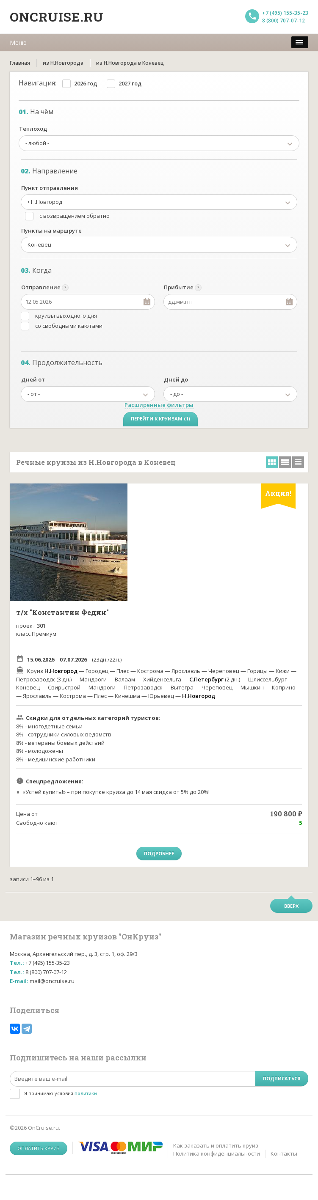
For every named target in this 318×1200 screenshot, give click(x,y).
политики (86, 1093)
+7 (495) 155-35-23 (285, 12)
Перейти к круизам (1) (160, 418)
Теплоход (33, 128)
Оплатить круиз (38, 1148)
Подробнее (159, 853)
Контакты (284, 1153)
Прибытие (179, 287)
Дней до (176, 379)
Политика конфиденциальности (216, 1153)
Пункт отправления (49, 188)
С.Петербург (206, 679)
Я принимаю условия (60, 1093)
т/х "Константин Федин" (62, 612)
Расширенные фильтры (159, 405)
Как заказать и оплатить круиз (215, 1145)
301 (41, 625)
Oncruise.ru (57, 16)
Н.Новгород (60, 671)
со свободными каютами (68, 326)
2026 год (85, 83)
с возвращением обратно (74, 216)
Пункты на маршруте (51, 230)
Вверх (291, 906)
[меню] (299, 42)
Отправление (41, 287)
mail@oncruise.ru (52, 981)
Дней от (33, 379)
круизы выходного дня (66, 315)
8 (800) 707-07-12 (283, 20)
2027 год (130, 83)
